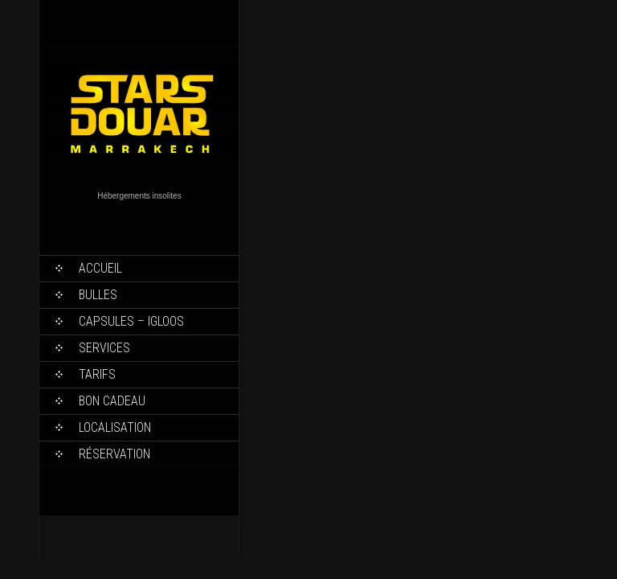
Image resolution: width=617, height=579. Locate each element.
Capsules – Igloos (131, 321)
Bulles (98, 294)
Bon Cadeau (112, 401)
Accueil (100, 268)
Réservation (114, 454)
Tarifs (97, 374)
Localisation (115, 427)
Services (104, 347)
